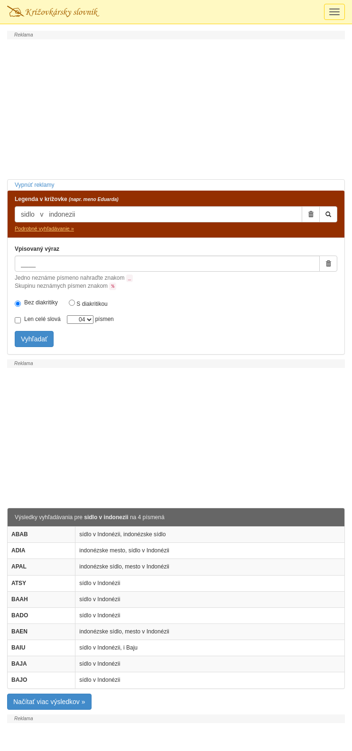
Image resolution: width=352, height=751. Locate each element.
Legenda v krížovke (67, 199)
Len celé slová (38, 319)
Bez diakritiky (36, 303)
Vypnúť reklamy (34, 185)
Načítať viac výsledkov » (49, 701)
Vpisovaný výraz (37, 249)
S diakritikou (88, 303)
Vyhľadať (34, 339)
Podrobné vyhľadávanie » (44, 228)
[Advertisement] (176, 108)
